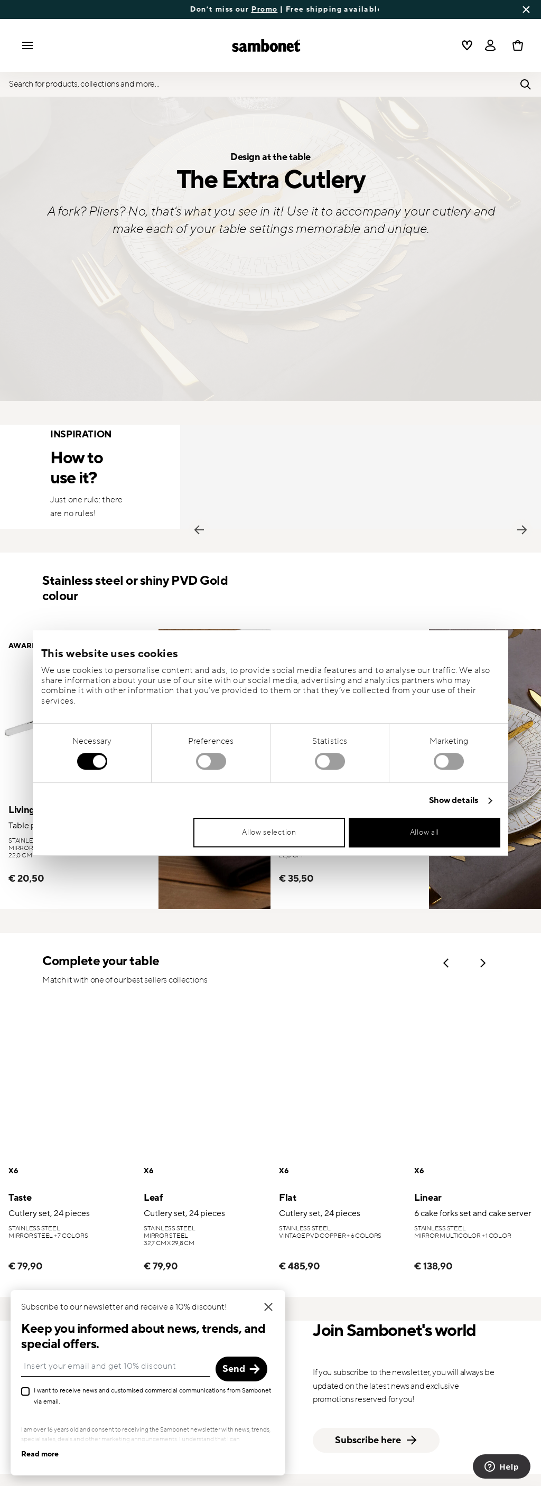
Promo (310, 9)
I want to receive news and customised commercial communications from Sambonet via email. (126, 1396)
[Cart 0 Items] (515, 45)
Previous (199, 529)
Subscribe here (376, 1440)
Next (522, 529)
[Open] (490, 45)
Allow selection (269, 832)
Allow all (424, 832)
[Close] (242, 1307)
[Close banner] (526, 9)
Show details (453, 801)
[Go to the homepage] (266, 45)
